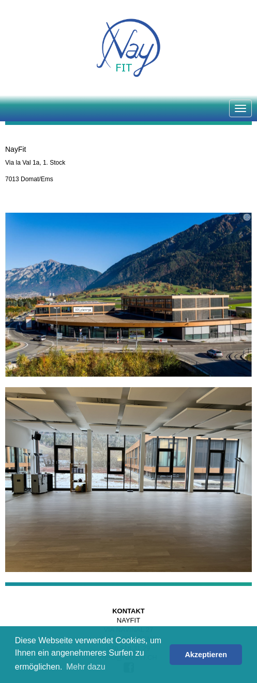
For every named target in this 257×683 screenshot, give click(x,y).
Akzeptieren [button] (206, 654)
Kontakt (128, 611)
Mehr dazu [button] (85, 666)
